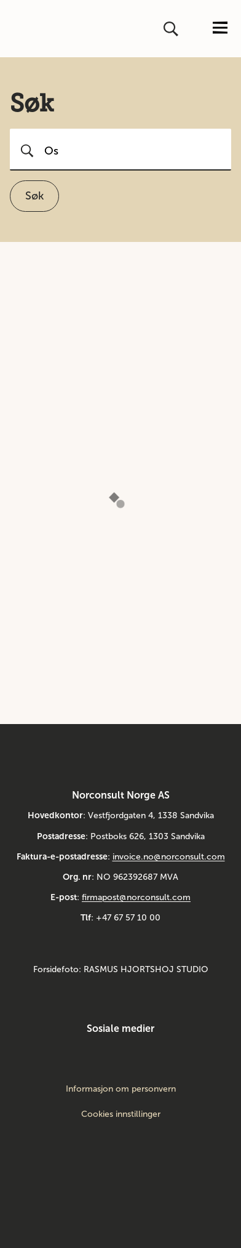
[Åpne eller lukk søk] (172, 29)
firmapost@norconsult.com (136, 897)
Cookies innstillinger (120, 1114)
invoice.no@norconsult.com (169, 856)
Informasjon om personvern (121, 1089)
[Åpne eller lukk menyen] (220, 29)
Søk (34, 196)
